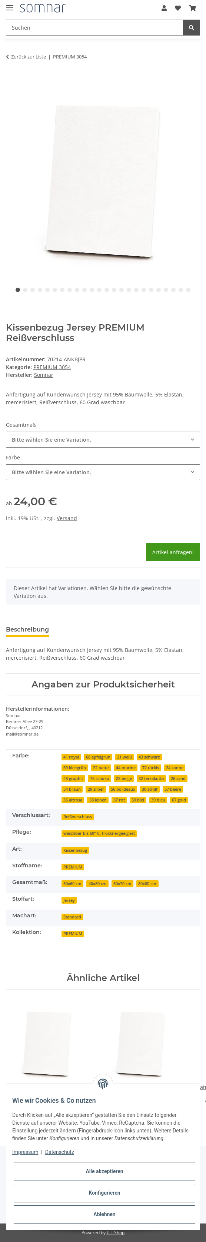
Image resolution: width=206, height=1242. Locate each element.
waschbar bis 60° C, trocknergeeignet (99, 833)
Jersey (69, 900)
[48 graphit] (73, 778)
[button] (164, 8)
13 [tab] (106, 290)
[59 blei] (138, 799)
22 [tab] (173, 290)
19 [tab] (151, 290)
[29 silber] (96, 789)
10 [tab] (84, 290)
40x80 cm (98, 883)
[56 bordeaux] (123, 789)
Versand (67, 518)
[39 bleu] (158, 799)
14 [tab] (114, 290)
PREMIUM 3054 (52, 367)
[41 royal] (71, 756)
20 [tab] (158, 290)
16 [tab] (129, 290)
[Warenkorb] (192, 8)
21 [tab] (166, 290)
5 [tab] (47, 290)
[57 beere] (173, 789)
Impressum (25, 1152)
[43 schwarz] (149, 756)
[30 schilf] (149, 789)
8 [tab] (69, 290)
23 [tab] (181, 290)
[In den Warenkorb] (12, 77)
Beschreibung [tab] (27, 629)
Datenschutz (59, 1152)
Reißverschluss (77, 816)
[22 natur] (101, 767)
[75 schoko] (99, 778)
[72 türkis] (150, 767)
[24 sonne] (174, 767)
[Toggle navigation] (9, 4)
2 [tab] (25, 290)
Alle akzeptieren (104, 1171)
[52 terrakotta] (151, 778)
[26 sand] (178, 778)
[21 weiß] (124, 756)
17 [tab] (136, 290)
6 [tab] (55, 290)
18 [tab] (144, 290)
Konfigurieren (104, 1193)
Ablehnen (104, 1214)
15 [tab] (121, 290)
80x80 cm (147, 883)
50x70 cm (122, 883)
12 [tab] (99, 290)
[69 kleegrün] (75, 767)
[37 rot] (119, 799)
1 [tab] (18, 290)
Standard (72, 917)
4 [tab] (40, 290)
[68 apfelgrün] (98, 756)
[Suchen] (94, 28)
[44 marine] (125, 767)
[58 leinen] (97, 799)
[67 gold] (179, 799)
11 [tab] (92, 290)
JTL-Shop (115, 1232)
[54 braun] (72, 789)
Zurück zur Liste (28, 56)
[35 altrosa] (73, 799)
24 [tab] (188, 290)
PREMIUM (72, 867)
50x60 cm (72, 883)
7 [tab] (62, 290)
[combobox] (103, 440)
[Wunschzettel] (178, 8)
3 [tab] (32, 290)
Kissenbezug (75, 850)
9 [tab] (77, 290)
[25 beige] (124, 778)
